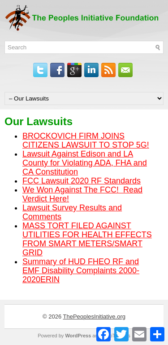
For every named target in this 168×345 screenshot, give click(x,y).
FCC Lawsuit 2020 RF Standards (81, 180)
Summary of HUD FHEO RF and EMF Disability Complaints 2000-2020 (80, 270)
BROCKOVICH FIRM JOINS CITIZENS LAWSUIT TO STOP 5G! (85, 140)
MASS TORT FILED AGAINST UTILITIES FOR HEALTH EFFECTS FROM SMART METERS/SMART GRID (87, 239)
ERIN (50, 279)
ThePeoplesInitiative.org (94, 316)
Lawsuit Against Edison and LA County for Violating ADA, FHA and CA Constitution (84, 162)
